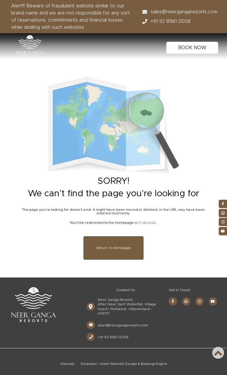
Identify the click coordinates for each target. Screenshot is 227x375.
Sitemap (67, 364)
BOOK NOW (192, 47)
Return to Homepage (113, 248)
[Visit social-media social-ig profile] (199, 301)
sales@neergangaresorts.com (178, 12)
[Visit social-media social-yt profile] (213, 301)
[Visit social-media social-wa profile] (186, 301)
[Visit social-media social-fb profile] (173, 301)
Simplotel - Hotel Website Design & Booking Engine (124, 364)
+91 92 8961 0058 (165, 21)
